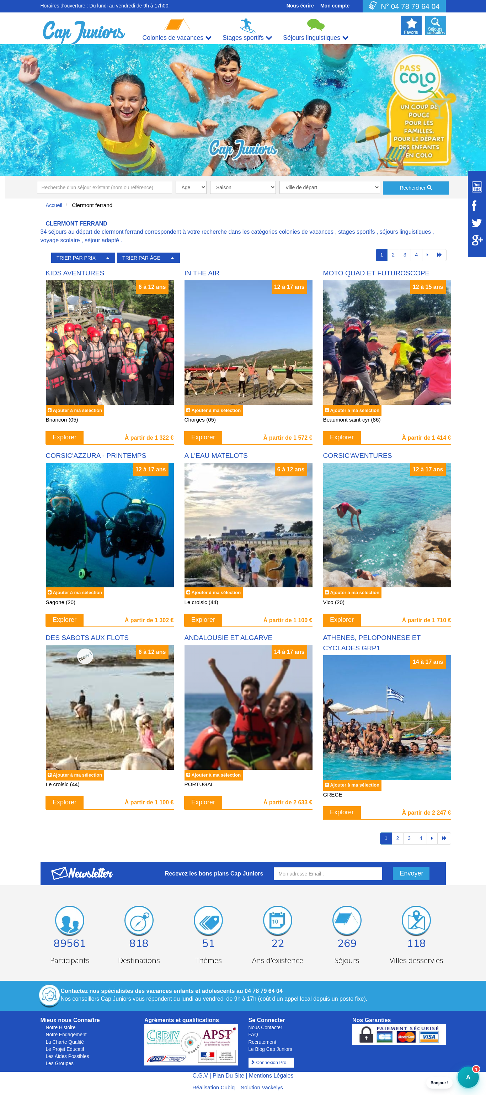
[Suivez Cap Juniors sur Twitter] (477, 223)
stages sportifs (356, 232)
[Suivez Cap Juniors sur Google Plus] (477, 240)
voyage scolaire (60, 240)
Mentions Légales (271, 1076)
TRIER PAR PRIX (76, 258)
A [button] (464, 1080)
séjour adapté (102, 240)
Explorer (64, 437)
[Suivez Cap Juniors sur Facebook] (477, 205)
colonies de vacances (306, 232)
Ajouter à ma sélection (77, 410)
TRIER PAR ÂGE (141, 258)
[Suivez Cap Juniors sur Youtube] (477, 186)
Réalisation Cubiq (213, 1087)
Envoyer (411, 873)
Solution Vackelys (262, 1087)
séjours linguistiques (405, 232)
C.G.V (200, 1076)
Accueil (54, 205)
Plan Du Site (228, 1076)
